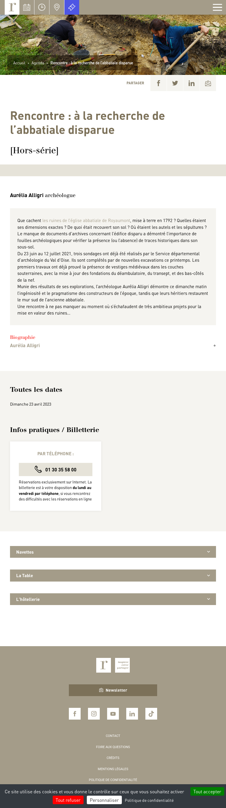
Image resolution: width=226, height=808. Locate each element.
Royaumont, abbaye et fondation (12, 7)
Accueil (19, 62)
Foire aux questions (113, 747)
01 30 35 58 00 (56, 469)
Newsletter (113, 690)
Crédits (113, 758)
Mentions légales (113, 769)
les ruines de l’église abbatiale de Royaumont (86, 220)
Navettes (113, 552)
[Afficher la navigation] (217, 7)
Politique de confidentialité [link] (149, 800)
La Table (113, 575)
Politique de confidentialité (113, 780)
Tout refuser (68, 800)
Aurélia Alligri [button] (25, 345)
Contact (113, 736)
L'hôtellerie (113, 599)
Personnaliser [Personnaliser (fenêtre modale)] (104, 800)
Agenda (37, 62)
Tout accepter (207, 791)
